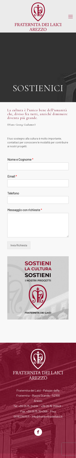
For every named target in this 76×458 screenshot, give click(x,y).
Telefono (13, 193)
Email (12, 176)
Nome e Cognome (20, 159)
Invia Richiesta (19, 245)
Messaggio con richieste (24, 210)
